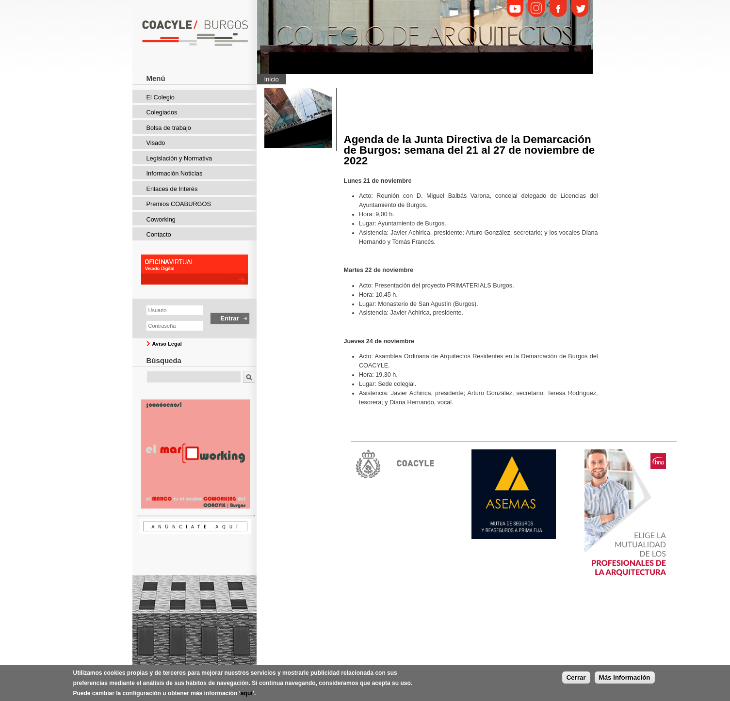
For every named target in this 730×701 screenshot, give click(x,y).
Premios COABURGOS (178, 203)
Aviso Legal (167, 344)
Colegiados (162, 112)
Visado (155, 142)
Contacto (158, 234)
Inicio (271, 79)
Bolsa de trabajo (168, 127)
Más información (624, 677)
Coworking (161, 219)
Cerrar (576, 677)
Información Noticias (174, 173)
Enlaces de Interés (172, 188)
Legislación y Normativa (179, 158)
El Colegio (160, 97)
